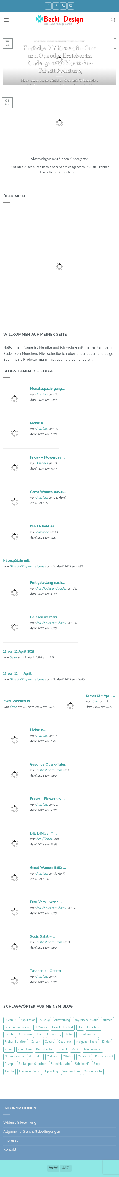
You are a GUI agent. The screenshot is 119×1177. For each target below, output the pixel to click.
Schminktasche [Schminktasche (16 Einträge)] (60, 1064)
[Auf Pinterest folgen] (70, 6)
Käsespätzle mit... (18, 561)
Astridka (42, 394)
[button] (6, 20)
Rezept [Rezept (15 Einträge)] (9, 1064)
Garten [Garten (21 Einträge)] (35, 1042)
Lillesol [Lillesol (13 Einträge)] (62, 1049)
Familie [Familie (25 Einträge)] (9, 1034)
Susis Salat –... (42, 937)
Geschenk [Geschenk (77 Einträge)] (64, 1042)
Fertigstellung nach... (47, 583)
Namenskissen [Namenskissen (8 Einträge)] (14, 1057)
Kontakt (9, 1150)
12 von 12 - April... (100, 696)
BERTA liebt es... (43, 527)
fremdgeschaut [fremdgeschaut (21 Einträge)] (88, 1034)
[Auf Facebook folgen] (48, 6)
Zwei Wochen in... (18, 701)
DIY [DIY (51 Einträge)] (80, 1027)
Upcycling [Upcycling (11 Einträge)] (51, 1071)
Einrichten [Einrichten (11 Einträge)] (93, 1027)
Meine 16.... (39, 423)
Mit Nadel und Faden (51, 589)
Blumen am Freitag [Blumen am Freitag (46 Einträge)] (17, 1027)
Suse (13, 657)
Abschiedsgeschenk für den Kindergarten (59, 159)
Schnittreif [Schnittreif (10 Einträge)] (82, 1064)
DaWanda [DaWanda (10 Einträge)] (41, 1027)
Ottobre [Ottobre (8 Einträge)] (68, 1057)
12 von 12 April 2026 (18, 652)
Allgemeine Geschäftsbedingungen (31, 1132)
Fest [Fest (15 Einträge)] (40, 1034)
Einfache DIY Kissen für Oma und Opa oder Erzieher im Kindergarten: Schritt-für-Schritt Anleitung (59, 59)
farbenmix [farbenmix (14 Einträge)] (25, 1034)
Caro (95, 702)
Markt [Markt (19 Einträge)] (76, 1049)
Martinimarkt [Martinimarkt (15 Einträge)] (92, 1049)
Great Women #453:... (48, 492)
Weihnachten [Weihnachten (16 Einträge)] (71, 1071)
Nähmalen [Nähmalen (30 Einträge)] (35, 1057)
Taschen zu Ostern (45, 971)
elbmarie (42, 532)
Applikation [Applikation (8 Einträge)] (28, 1020)
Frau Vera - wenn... (46, 902)
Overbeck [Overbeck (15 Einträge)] (84, 1057)
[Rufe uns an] (63, 6)
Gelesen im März (43, 618)
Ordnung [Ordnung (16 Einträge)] (52, 1057)
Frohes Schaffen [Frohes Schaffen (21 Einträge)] (15, 1042)
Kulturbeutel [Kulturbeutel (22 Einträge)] (44, 1049)
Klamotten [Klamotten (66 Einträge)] (25, 1049)
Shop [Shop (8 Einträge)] (96, 1064)
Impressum (12, 1141)
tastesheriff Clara (49, 770)
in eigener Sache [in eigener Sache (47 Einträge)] (87, 1042)
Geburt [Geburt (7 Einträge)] (49, 1042)
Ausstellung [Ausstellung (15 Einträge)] (62, 1020)
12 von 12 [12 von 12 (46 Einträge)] (10, 1020)
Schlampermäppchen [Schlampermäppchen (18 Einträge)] (32, 1064)
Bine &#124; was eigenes (28, 567)
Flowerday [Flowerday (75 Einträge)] (54, 1034)
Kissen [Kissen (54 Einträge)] (9, 1049)
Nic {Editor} (44, 839)
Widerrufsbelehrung (19, 1123)
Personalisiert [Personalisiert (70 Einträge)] (104, 1057)
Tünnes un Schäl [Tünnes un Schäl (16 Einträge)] (30, 1071)
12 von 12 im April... (19, 674)
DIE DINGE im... (43, 834)
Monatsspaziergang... (47, 389)
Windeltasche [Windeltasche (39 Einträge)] (93, 1071)
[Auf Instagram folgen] (55, 6)
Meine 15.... (39, 730)
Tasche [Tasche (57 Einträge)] (9, 1071)
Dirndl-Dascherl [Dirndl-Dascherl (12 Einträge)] (62, 1027)
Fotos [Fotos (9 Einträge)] (69, 1034)
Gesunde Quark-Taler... (49, 765)
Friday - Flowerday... (47, 458)
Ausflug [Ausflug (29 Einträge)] (45, 1020)
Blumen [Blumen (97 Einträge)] (107, 1020)
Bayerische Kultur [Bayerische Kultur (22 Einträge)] (86, 1020)
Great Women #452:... (48, 868)
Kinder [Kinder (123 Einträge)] (106, 1042)
